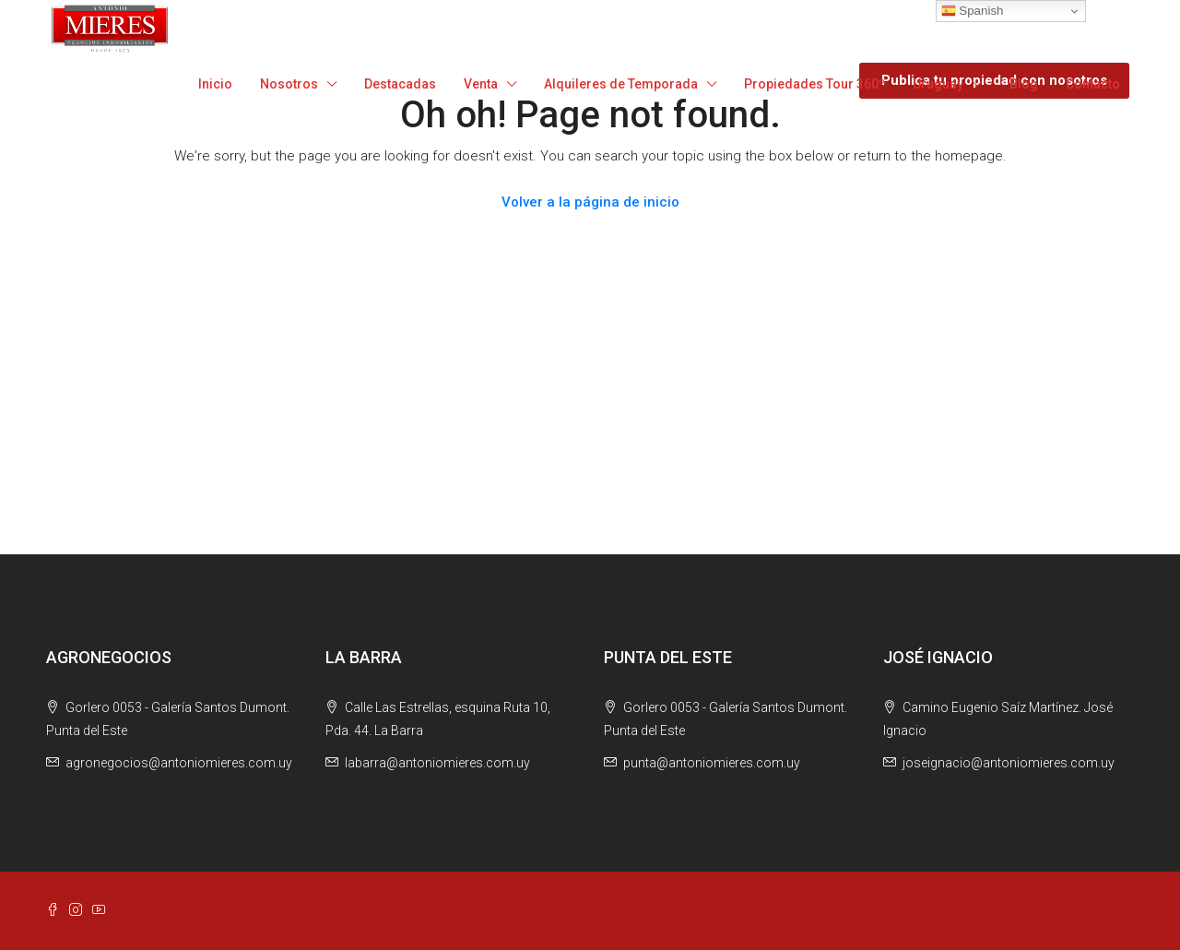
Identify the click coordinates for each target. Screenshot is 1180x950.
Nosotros (289, 84)
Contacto (1093, 84)
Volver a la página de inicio (590, 202)
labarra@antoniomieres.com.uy (437, 762)
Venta (481, 84)
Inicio (215, 84)
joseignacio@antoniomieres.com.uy (1009, 762)
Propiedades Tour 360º (814, 84)
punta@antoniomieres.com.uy (711, 762)
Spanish (972, 11)
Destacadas (400, 84)
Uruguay (938, 84)
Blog (1023, 84)
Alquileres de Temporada (621, 84)
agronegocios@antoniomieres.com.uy (178, 762)
